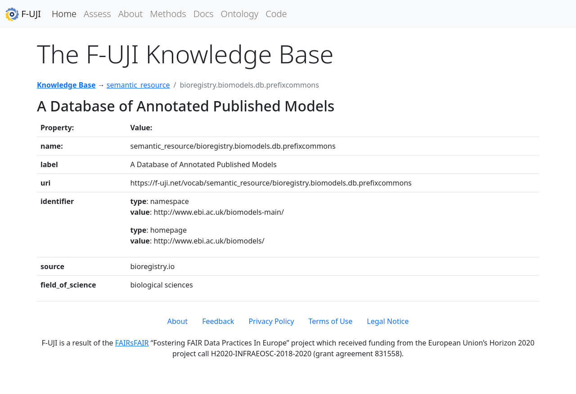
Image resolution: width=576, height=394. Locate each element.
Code (276, 14)
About (130, 14)
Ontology (240, 14)
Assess (97, 14)
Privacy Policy (271, 321)
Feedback (218, 321)
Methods (168, 14)
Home (64, 14)
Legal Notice (388, 321)
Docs (204, 14)
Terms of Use (330, 321)
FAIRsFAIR (132, 343)
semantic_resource (138, 85)
